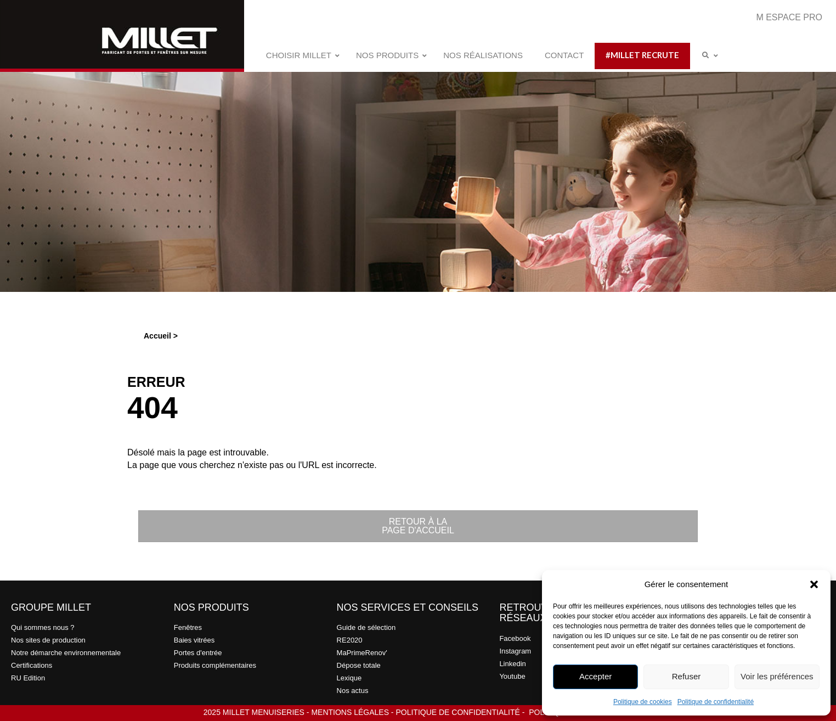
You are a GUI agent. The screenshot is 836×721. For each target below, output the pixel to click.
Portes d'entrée (198, 653)
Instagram (515, 651)
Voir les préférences (777, 676)
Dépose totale (359, 665)
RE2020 (350, 640)
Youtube (512, 676)
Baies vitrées (194, 640)
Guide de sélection (366, 627)
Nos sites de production (48, 640)
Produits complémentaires (215, 665)
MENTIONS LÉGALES (350, 712)
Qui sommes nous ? (43, 627)
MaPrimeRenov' (362, 653)
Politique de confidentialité (715, 702)
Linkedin (512, 664)
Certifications (31, 665)
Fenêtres (188, 627)
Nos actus (353, 690)
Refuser (686, 676)
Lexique (349, 678)
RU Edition (28, 678)
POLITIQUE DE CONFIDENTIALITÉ (457, 712)
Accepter (595, 676)
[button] (814, 584)
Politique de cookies (642, 702)
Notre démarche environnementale (66, 653)
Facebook (514, 638)
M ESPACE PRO (789, 17)
